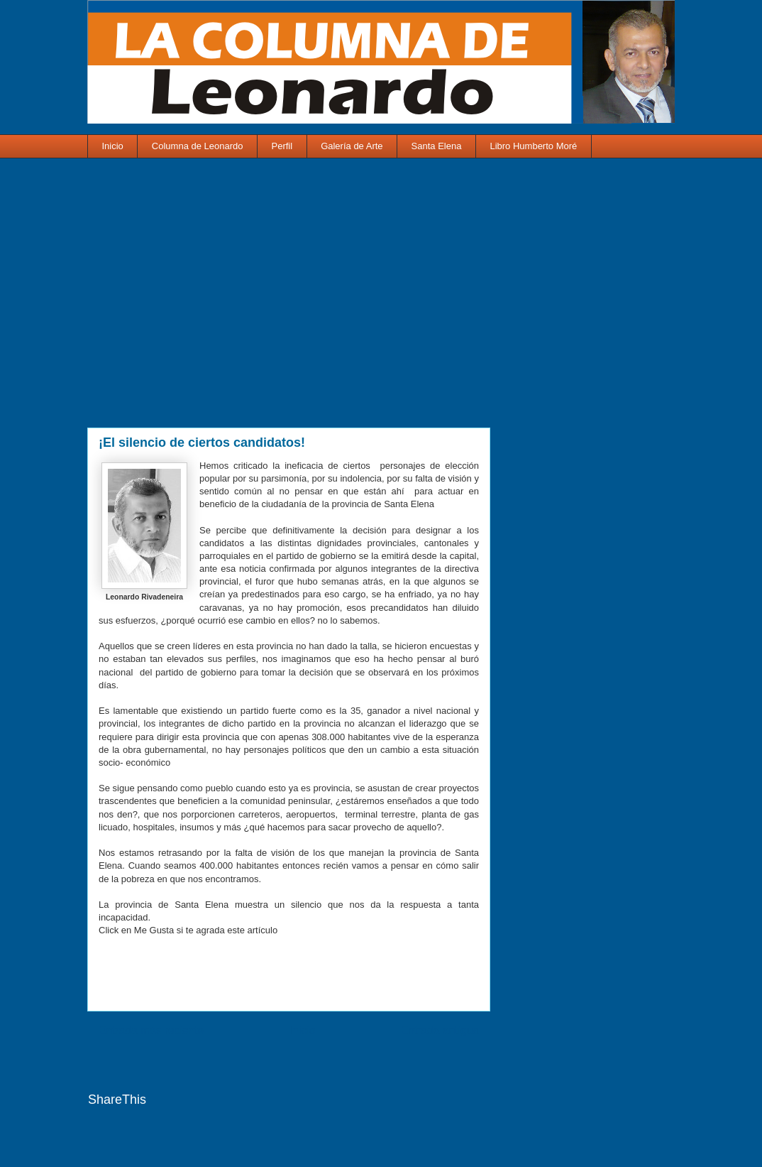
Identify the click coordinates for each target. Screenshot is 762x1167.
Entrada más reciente (151, 1030)
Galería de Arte (351, 146)
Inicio (112, 146)
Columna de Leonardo (197, 146)
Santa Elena (437, 146)
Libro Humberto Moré (533, 146)
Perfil (282, 146)
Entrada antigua (440, 1030)
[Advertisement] (289, 302)
